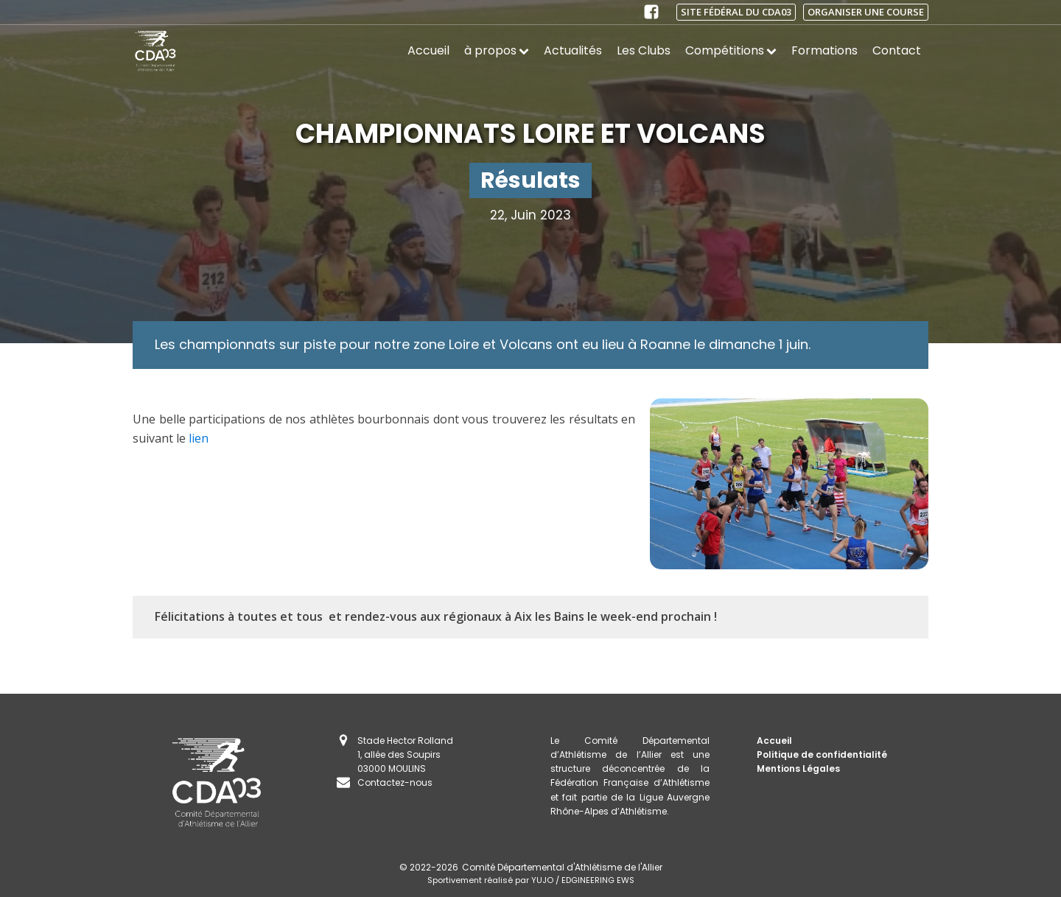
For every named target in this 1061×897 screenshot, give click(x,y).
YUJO (542, 880)
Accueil (428, 50)
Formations (824, 50)
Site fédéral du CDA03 (736, 11)
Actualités (573, 50)
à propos (496, 50)
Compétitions (731, 50)
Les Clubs (643, 50)
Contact (896, 50)
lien (199, 438)
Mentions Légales (798, 768)
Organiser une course (866, 11)
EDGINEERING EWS (597, 880)
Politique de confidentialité (822, 754)
